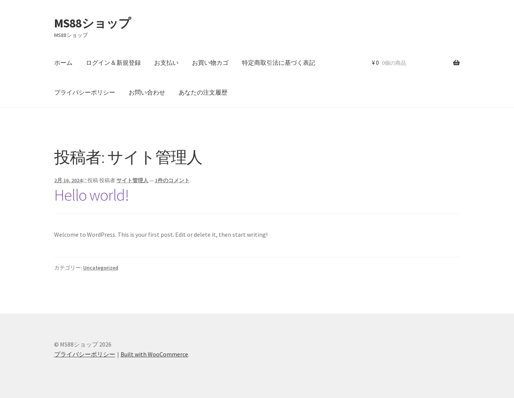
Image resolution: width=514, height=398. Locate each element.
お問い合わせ (147, 92)
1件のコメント (172, 180)
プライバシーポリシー (84, 92)
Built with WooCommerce (154, 354)
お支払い (166, 62)
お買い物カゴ (210, 62)
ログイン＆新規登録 (113, 62)
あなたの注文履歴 (203, 92)
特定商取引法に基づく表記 (278, 62)
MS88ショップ (92, 23)
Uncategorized (100, 267)
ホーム (63, 62)
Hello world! (91, 195)
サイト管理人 (132, 180)
